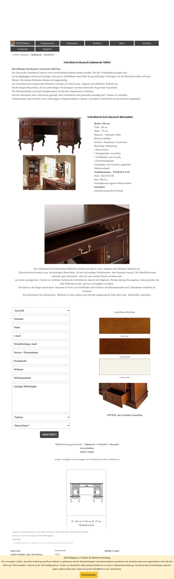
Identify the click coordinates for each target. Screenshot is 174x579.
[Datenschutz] (41, 425)
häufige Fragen (112, 550)
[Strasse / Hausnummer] (41, 352)
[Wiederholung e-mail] (41, 344)
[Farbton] (41, 417)
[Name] (41, 327)
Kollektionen (47, 43)
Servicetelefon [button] (87, 448)
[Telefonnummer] (41, 378)
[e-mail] (41, 336)
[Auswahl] (41, 310)
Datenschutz (60, 550)
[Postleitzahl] (41, 361)
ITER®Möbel (23, 43)
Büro (121, 43)
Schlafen (146, 43)
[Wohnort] (41, 369)
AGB (57, 554)
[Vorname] (41, 319)
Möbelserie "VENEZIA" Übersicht (102, 444)
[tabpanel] (87, 54)
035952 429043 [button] (87, 452)
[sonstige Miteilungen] (41, 397)
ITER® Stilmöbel (21, 54)
